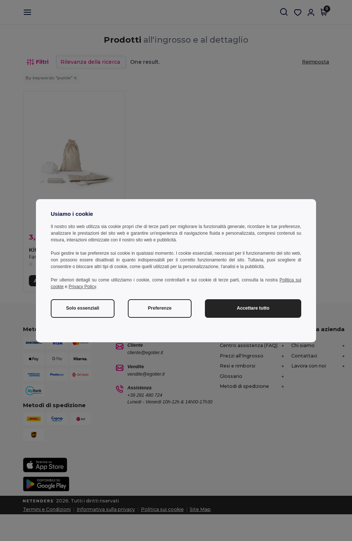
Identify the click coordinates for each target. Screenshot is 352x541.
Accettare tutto (253, 308)
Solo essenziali (82, 308)
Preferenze (160, 308)
